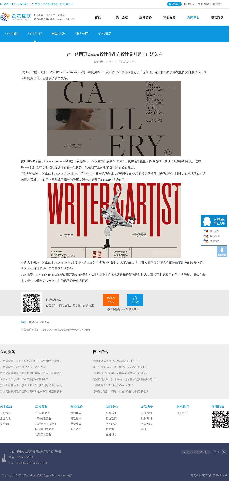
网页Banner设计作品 (38, 322)
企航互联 (33, 475)
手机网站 (203, 4)
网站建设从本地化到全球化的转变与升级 (117, 361)
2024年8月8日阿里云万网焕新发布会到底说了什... (122, 373)
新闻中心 (193, 17)
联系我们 (218, 4)
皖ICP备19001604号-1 (214, 475)
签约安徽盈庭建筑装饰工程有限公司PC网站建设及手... (32, 391)
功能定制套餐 (43, 434)
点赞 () (135, 299)
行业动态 (35, 34)
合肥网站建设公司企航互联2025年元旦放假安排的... (30, 361)
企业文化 (5, 418)
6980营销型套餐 (44, 429)
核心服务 (169, 17)
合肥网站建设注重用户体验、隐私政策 (22, 367)
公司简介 (5, 413)
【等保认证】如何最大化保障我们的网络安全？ (121, 391)
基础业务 (76, 423)
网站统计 (68, 475)
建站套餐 (145, 17)
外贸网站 (146, 423)
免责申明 (196, 475)
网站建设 (58, 34)
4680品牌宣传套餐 (46, 423)
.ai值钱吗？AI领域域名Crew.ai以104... (114, 385)
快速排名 (174, 4)
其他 (144, 429)
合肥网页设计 (30, 78)
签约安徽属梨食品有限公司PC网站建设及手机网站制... (32, 373)
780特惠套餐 (42, 413)
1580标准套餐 (43, 418)
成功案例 (217, 17)
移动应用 (76, 418)
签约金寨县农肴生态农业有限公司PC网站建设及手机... (32, 385)
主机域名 (105, 34)
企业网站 (146, 413)
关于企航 (122, 17)
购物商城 (146, 418)
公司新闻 (12, 34)
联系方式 (182, 413)
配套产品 (76, 429)
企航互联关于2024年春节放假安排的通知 (24, 379)
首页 (98, 17)
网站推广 (81, 34)
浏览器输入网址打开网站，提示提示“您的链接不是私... (125, 379)
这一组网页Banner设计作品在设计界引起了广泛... (121, 367)
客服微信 (189, 4)
